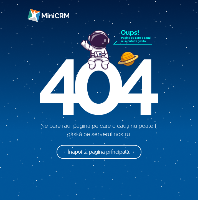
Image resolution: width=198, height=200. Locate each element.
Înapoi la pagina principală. (99, 152)
